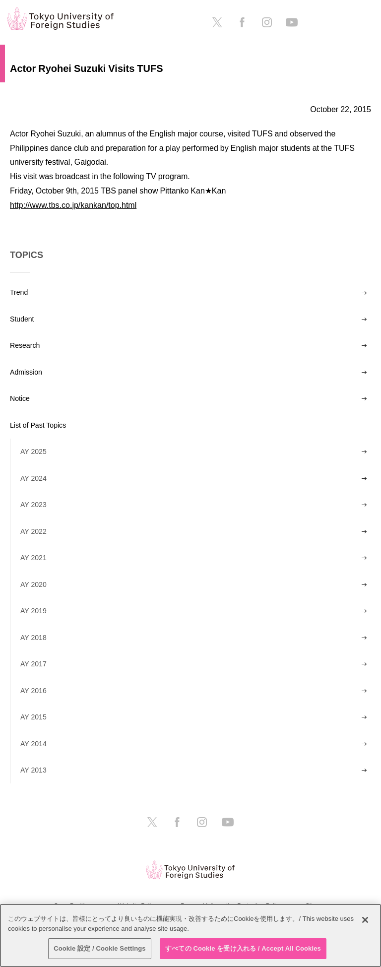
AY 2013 (33, 770)
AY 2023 (33, 505)
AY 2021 (33, 558)
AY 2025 (33, 451)
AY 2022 (33, 531)
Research (25, 345)
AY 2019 (33, 611)
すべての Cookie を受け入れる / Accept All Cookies (243, 948)
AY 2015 (33, 717)
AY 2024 (33, 478)
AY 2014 (33, 744)
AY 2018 (33, 638)
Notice (20, 398)
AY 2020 (33, 584)
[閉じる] (365, 920)
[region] (190, 935)
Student (22, 319)
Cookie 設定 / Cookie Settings (100, 948)
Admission (26, 372)
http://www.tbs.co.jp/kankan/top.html (73, 204)
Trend (19, 292)
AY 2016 (33, 691)
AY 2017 (33, 664)
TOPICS (26, 255)
